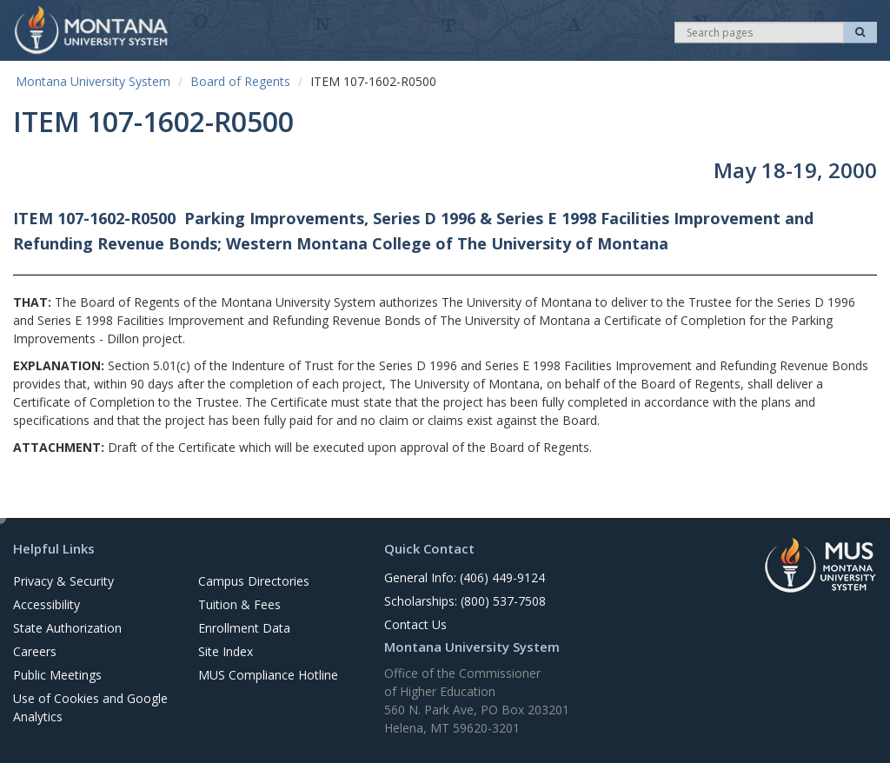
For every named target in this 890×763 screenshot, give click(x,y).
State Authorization (67, 628)
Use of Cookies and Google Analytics (90, 707)
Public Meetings (57, 675)
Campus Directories (253, 581)
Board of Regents (240, 81)
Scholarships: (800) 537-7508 (465, 601)
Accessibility (46, 604)
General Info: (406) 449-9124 (464, 577)
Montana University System (93, 81)
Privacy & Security (63, 581)
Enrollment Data (244, 628)
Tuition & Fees (239, 604)
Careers (34, 651)
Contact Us (415, 624)
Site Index (225, 651)
